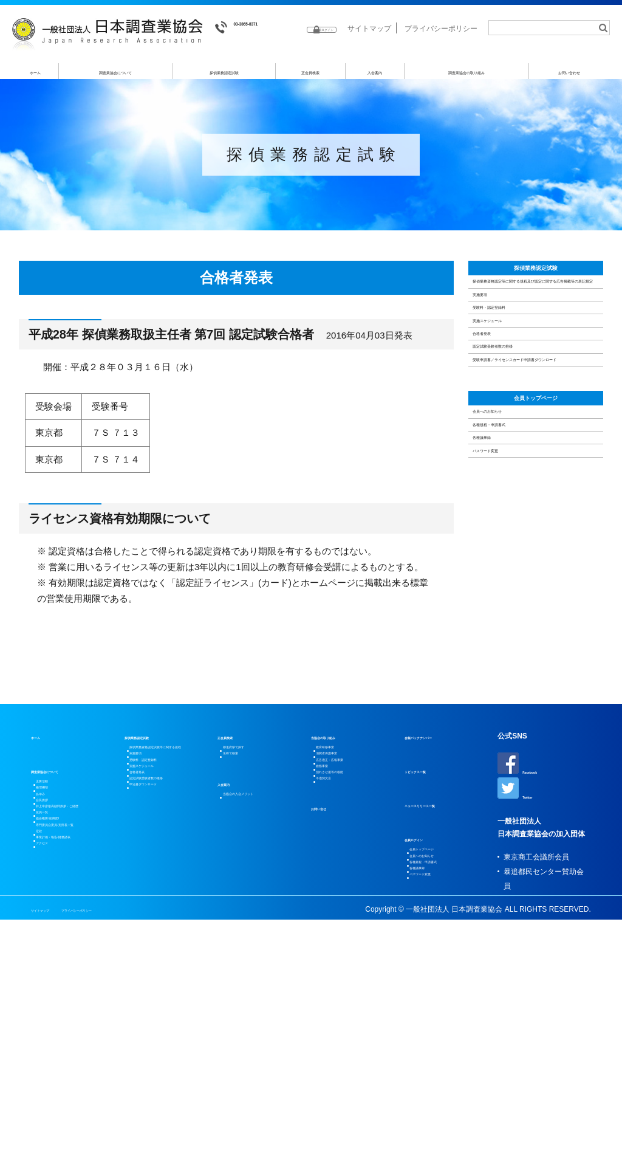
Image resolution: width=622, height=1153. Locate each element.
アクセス (54, 1108)
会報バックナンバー (437, 870)
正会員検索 (310, 76)
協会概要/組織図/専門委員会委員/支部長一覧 (76, 1035)
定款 (46, 1064)
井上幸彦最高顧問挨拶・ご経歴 (72, 984)
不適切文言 (338, 957)
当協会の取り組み (340, 870)
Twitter (521, 928)
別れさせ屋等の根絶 (352, 942)
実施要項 (496, 382)
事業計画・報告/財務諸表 (76, 1086)
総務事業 (334, 928)
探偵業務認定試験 (224, 76)
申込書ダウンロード (166, 1001)
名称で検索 (244, 899)
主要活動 (54, 918)
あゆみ (50, 947)
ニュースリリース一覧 (441, 938)
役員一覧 (54, 1006)
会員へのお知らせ (514, 642)
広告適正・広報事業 (352, 913)
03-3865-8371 (252, 27)
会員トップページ (535, 610)
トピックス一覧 (430, 904)
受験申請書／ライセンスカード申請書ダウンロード (532, 545)
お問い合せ (329, 991)
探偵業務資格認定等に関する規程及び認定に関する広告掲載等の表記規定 (532, 335)
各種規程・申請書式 (519, 673)
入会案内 (375, 76)
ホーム (35, 76)
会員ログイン (426, 972)
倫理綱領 (54, 933)
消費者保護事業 (345, 899)
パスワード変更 (510, 735)
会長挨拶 (54, 962)
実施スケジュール (514, 444)
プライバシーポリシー (441, 47)
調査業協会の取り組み (466, 76)
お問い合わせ (569, 76)
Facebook (526, 896)
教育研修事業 (341, 884)
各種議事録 (501, 704)
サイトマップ (369, 47)
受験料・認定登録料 (519, 413)
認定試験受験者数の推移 (528, 506)
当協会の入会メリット (262, 947)
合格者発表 (501, 475)
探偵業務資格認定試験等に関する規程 (169, 891)
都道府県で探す (251, 884)
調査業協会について (116, 76)
